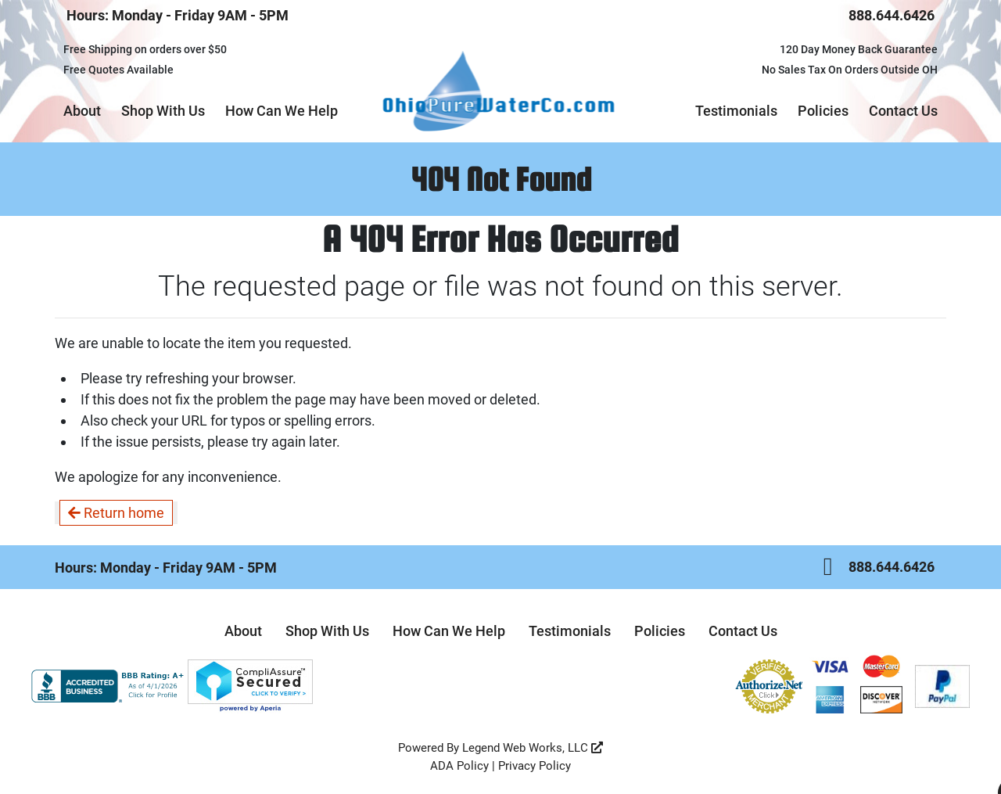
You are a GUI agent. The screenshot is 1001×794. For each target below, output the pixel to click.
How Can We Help (281, 110)
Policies (823, 110)
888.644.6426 (892, 15)
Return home (116, 513)
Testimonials (736, 110)
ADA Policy (459, 766)
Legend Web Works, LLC (532, 748)
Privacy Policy (534, 766)
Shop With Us (163, 110)
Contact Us (903, 110)
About (82, 110)
